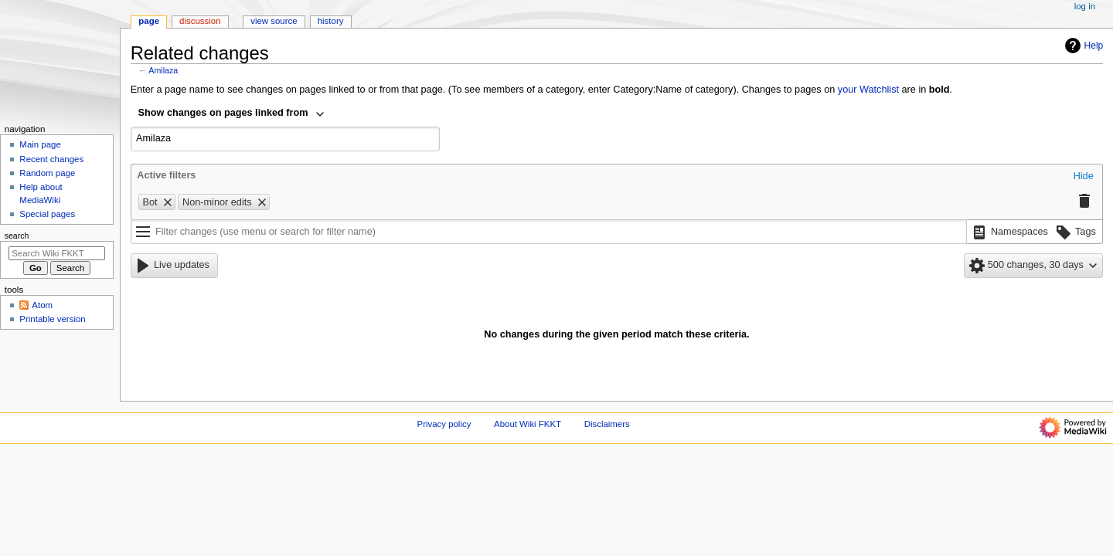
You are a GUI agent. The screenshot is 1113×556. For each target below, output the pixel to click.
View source (273, 20)
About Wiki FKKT (527, 424)
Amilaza (163, 70)
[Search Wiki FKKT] (57, 253)
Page (148, 20)
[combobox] (232, 114)
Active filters (166, 175)
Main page (40, 144)
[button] (1083, 176)
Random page (47, 173)
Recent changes (51, 159)
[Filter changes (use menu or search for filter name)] (549, 231)
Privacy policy (444, 424)
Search (17, 235)
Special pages (47, 214)
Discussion (199, 20)
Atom (42, 305)
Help (1082, 45)
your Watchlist (868, 89)
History (331, 20)
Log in (1084, 6)
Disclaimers (607, 424)
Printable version (52, 319)
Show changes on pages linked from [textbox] (223, 112)
